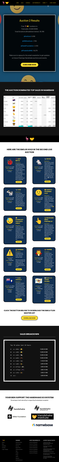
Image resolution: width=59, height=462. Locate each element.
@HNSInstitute (27, 41)
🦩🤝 (5, 2)
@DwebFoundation (27, 46)
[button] (19, 182)
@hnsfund (27, 36)
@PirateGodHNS (26, 50)
